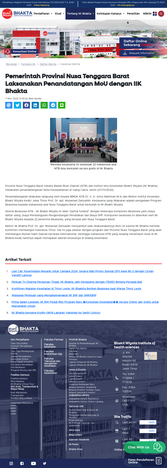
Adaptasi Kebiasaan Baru (82, 384)
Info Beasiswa (18, 367)
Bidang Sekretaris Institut (82, 393)
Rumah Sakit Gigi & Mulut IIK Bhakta (83, 411)
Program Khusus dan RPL (24, 370)
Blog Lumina (75, 435)
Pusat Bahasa (76, 420)
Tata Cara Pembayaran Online (22, 352)
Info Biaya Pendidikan (22, 365)
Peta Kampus (17, 381)
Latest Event (75, 379)
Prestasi (73, 359)
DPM (13, 406)
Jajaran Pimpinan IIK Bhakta (83, 362)
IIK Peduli (73, 444)
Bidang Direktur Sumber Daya (84, 390)
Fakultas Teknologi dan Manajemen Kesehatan (52, 362)
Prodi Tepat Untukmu (22, 362)
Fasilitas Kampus (19, 379)
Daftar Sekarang (41, 5)
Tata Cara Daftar (19, 343)
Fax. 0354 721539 (128, 389)
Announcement (77, 382)
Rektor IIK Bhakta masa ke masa (85, 357)
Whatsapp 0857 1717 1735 (128, 400)
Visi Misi (73, 351)
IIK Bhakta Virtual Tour (22, 384)
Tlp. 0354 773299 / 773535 (128, 378)
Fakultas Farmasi (53, 340)
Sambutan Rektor (78, 348)
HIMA (13, 411)
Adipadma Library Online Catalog (86, 402)
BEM (13, 408)
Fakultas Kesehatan (50, 345)
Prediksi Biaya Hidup (21, 398)
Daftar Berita (48, 64)
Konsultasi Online (19, 359)
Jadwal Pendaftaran (21, 356)
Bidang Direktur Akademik (82, 387)
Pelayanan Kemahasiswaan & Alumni (84, 416)
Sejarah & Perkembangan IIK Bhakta (83, 344)
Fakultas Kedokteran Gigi (53, 352)
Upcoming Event (77, 374)
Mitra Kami (74, 430)
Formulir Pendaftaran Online (21, 347)
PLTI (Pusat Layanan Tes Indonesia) (81, 424)
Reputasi (73, 354)
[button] (55, 140)
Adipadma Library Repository (84, 399)
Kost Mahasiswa (19, 393)
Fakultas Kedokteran (50, 372)
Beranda (11, 64)
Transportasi (17, 395)
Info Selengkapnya (126, 5)
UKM (13, 414)
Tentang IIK (28, 64)
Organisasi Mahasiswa (22, 403)
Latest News (75, 376)
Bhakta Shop (75, 449)
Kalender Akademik (79, 440)
